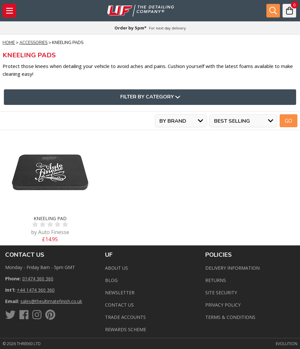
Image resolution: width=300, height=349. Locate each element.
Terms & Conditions (230, 317)
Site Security (221, 292)
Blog (111, 280)
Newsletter (119, 292)
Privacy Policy (223, 305)
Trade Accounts (125, 317)
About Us (116, 268)
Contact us (119, 305)
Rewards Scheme (125, 329)
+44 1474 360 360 (36, 290)
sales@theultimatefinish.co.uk (51, 301)
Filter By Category (150, 97)
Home (9, 43)
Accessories (33, 43)
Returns (215, 280)
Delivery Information (232, 268)
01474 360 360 (37, 279)
